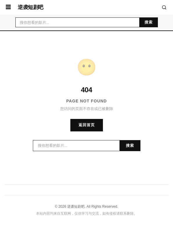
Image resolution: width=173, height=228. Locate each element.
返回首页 (87, 125)
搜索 (149, 22)
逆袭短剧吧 (30, 7)
